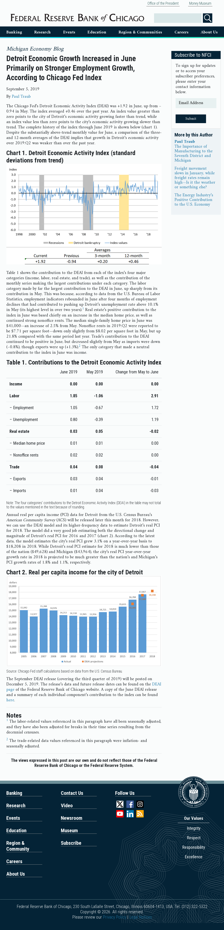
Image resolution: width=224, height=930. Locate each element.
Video (67, 806)
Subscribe (71, 843)
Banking (14, 32)
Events (69, 32)
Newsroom (71, 818)
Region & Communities (140, 32)
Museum (69, 831)
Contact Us (72, 793)
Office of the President (163, 3)
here (10, 700)
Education (96, 32)
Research (42, 32)
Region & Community (17, 846)
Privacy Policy (114, 917)
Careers (181, 32)
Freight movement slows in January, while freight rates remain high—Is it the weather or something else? (195, 178)
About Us (209, 32)
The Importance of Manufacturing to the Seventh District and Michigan (194, 153)
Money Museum (200, 3)
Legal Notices (140, 917)
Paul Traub (21, 96)
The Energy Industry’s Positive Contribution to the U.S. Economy (194, 200)
